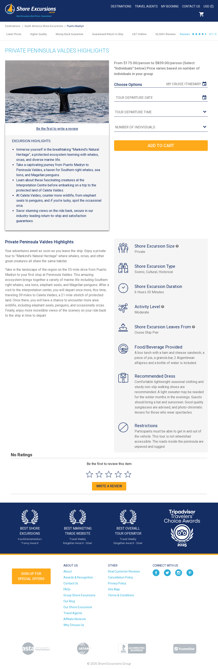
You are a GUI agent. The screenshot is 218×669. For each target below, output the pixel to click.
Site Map (114, 589)
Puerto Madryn (75, 26)
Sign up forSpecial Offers (31, 576)
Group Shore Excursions (79, 595)
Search (211, 14)
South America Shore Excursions (43, 26)
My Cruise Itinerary (183, 84)
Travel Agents (146, 6)
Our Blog (69, 601)
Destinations (121, 6)
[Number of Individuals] (161, 127)
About (67, 571)
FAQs (66, 589)
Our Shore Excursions (77, 607)
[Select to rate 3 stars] (108, 474)
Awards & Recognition (78, 577)
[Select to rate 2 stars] (99, 474)
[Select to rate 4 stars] (118, 474)
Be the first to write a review (57, 129)
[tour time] (161, 112)
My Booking (170, 6)
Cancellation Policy (120, 577)
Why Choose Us (73, 625)
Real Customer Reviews (124, 571)
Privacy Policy (117, 583)
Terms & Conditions (121, 595)
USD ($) (209, 6)
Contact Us (191, 6)
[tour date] (161, 98)
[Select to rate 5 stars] (127, 474)
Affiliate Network (74, 619)
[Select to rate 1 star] (89, 474)
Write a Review (109, 486)
